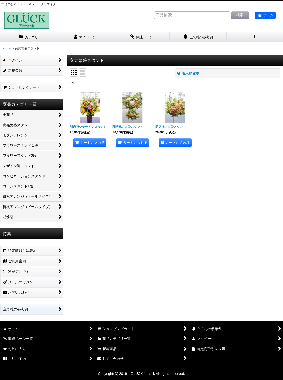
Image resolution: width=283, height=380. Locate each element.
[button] (255, 37)
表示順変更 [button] (188, 73)
